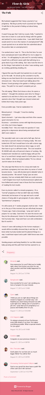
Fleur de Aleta (20, 3)
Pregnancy (10, 252)
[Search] (42, 4)
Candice (13, 336)
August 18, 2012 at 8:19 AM (20, 329)
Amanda (13, 261)
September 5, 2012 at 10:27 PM (21, 372)
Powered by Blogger (22, 387)
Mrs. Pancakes (15, 349)
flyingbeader (14, 280)
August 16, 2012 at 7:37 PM (20, 274)
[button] (42, 13)
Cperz (12, 295)
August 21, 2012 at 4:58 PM (20, 342)
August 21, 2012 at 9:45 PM (20, 357)
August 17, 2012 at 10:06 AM (20, 311)
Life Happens (15, 317)
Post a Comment (10, 377)
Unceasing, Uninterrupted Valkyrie (22, 363)
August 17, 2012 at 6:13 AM (20, 288)
